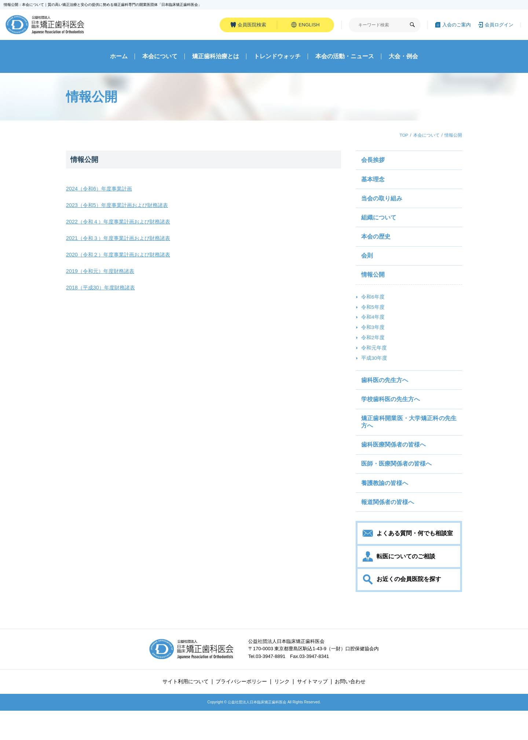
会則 (367, 265)
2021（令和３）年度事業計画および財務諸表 (121, 240)
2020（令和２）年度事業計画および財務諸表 (121, 257)
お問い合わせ (350, 711)
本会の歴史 (376, 245)
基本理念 (373, 183)
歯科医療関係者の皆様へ (394, 467)
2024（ (75, 191)
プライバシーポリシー (241, 711)
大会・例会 (403, 59)
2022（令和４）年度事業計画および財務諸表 (121, 224)
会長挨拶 (373, 163)
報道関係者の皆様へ (388, 528)
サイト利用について (185, 711)
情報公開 (85, 162)
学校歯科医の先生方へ (391, 418)
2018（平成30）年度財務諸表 (102, 290)
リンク (282, 711)
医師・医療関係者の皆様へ (397, 487)
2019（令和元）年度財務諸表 (102, 273)
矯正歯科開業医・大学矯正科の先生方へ (409, 443)
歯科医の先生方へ (385, 398)
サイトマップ (312, 711)
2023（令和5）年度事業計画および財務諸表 (120, 207)
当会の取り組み (382, 204)
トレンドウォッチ (277, 59)
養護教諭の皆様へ (385, 508)
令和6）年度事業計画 (110, 191)
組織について (379, 224)
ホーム (119, 59)
